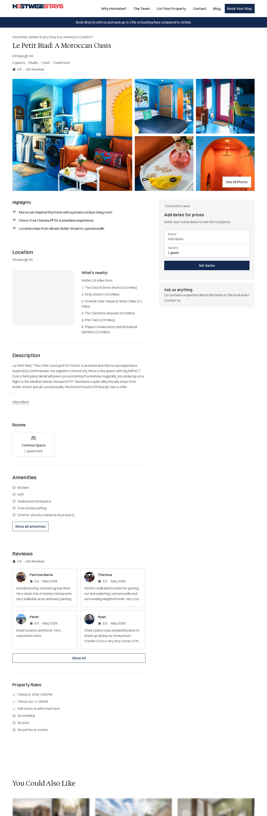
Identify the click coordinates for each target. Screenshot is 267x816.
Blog (217, 8)
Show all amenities (30, 526)
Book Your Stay (239, 8)
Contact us (172, 300)
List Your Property (171, 8)
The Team (141, 8)
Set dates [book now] (207, 265)
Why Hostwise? (113, 8)
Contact (199, 8)
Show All (79, 658)
